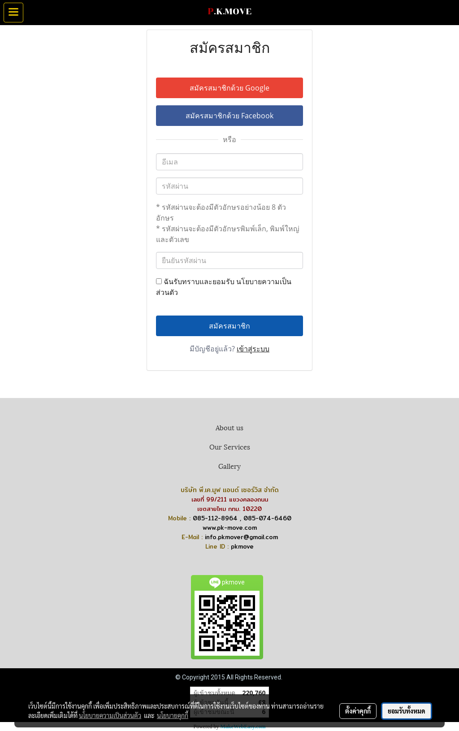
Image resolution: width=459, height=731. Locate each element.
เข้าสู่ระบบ (253, 349)
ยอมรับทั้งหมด (406, 711)
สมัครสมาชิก (229, 326)
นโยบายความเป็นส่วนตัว (110, 715)
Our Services (229, 446)
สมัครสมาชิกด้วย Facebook (229, 116)
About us (229, 427)
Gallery (229, 465)
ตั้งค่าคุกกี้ (358, 711)
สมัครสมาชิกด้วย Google (229, 88)
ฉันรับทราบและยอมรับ (223, 287)
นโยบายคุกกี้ (172, 715)
